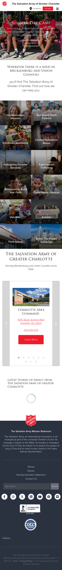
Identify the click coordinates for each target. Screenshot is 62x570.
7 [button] (26, 362)
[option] (31, 33)
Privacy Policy (26, 561)
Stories (31, 466)
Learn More (31, 43)
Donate (48, 8)
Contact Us (31, 478)
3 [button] (28, 357)
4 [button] (33, 357)
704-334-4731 (31, 330)
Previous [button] (6, 323)
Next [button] (56, 323)
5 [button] (38, 357)
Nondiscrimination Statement (31, 474)
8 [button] (31, 362)
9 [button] (36, 362)
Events (31, 470)
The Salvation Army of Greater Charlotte (36, 3)
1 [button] (18, 357)
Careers (6, 538)
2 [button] (23, 357)
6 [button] (43, 357)
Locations (35, 8)
